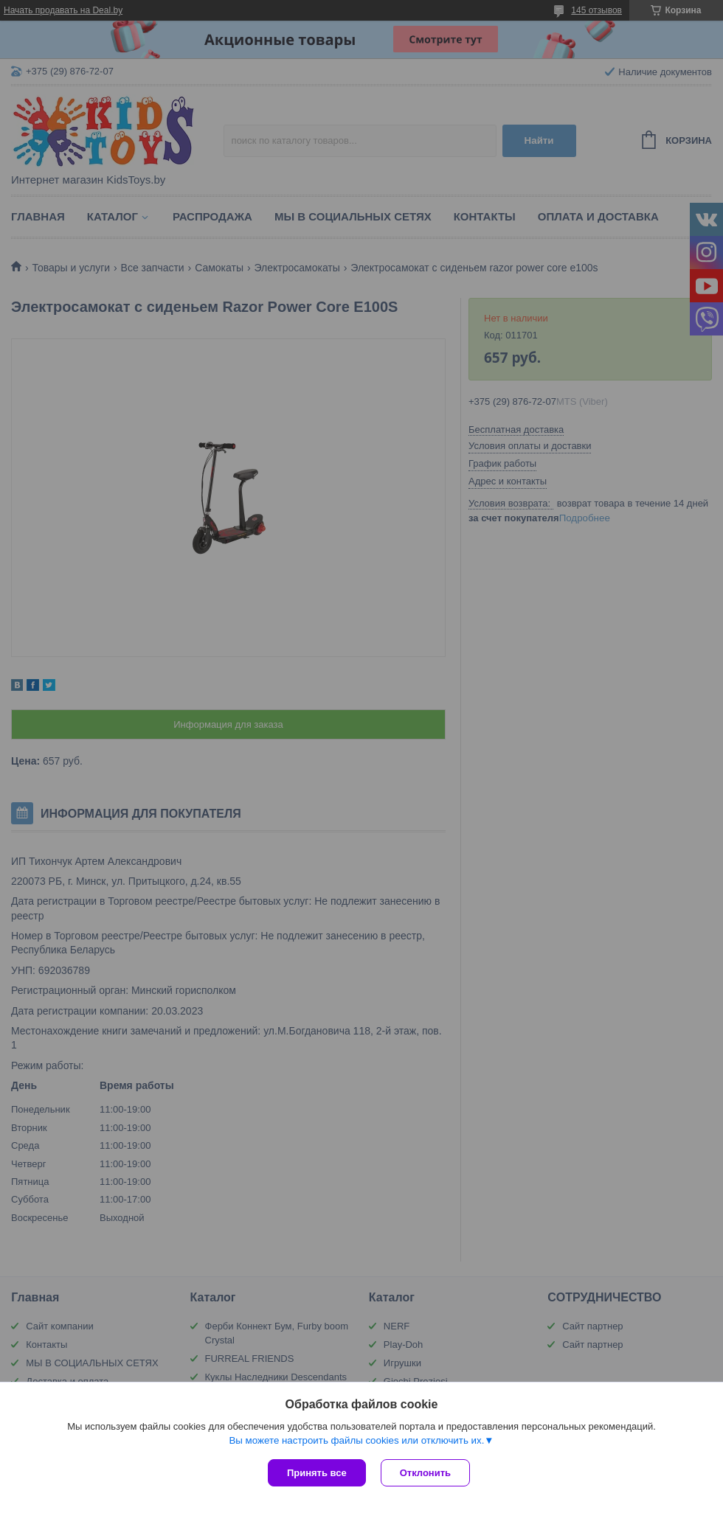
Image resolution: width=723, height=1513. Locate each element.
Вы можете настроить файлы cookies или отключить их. (356, 1440)
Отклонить (425, 1472)
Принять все (317, 1472)
